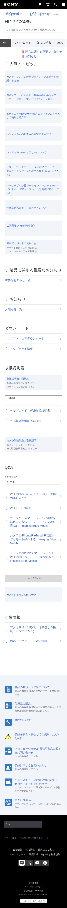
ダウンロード (22, 42)
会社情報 (17, 849)
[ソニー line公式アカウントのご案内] (22, 863)
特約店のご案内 (46, 849)
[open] (55, 4)
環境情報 (33, 854)
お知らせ (31, 56)
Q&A (60, 42)
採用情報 (30, 849)
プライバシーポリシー (33, 887)
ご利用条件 (33, 883)
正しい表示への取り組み (34, 891)
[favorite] (40, 4)
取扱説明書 (44, 42)
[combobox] (33, 29)
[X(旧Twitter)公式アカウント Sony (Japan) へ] (29, 863)
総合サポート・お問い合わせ (27, 14)
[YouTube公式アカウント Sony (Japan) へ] (37, 863)
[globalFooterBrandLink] (33, 901)
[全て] (5, 42)
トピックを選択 (11, 477)
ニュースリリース (16, 854)
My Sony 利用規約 (50, 854)
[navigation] (63, 4)
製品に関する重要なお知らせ (43, 51)
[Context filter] (8, 29)
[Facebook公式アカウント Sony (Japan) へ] (45, 863)
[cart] (48, 4)
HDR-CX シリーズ (59, 14)
